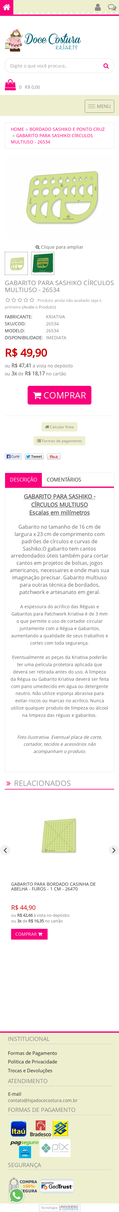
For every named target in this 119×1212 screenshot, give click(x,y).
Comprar (28, 934)
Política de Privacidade (32, 1061)
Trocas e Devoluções (30, 1070)
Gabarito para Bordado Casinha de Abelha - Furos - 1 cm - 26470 (53, 886)
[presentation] (5, 850)
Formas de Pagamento (32, 1053)
